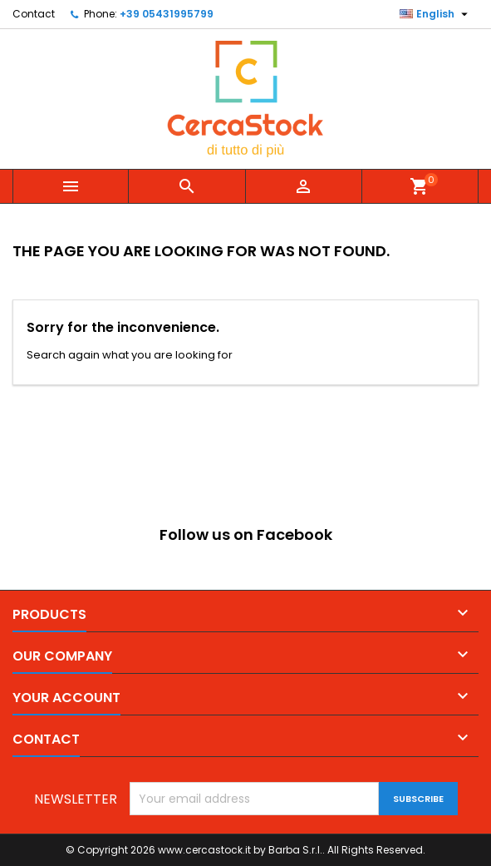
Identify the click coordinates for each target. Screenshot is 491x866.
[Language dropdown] (436, 14)
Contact (33, 14)
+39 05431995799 (167, 14)
